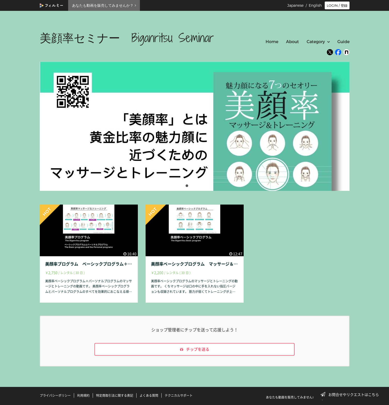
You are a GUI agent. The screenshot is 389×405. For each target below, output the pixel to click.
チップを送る (194, 350)
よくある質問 (149, 395)
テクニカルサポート (179, 395)
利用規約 (83, 395)
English (315, 5)
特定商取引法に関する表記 (114, 395)
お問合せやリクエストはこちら (351, 394)
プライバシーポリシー (55, 395)
